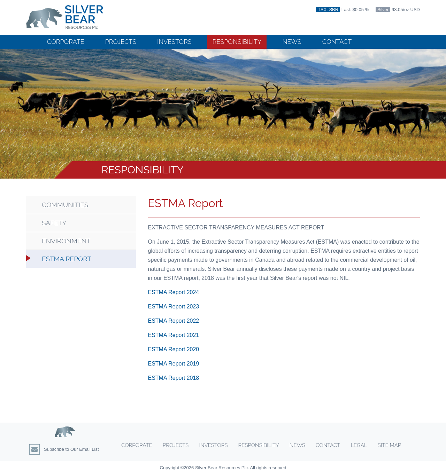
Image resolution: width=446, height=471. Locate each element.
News (291, 41)
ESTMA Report (66, 258)
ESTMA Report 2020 (173, 349)
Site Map (389, 445)
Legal (359, 445)
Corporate (65, 41)
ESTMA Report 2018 (173, 378)
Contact (337, 41)
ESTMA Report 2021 (173, 335)
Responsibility (237, 41)
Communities (65, 205)
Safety (54, 223)
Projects (120, 41)
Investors (174, 41)
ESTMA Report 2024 (173, 292)
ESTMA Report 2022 (173, 321)
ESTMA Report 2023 (173, 306)
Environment (66, 241)
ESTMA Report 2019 (173, 364)
